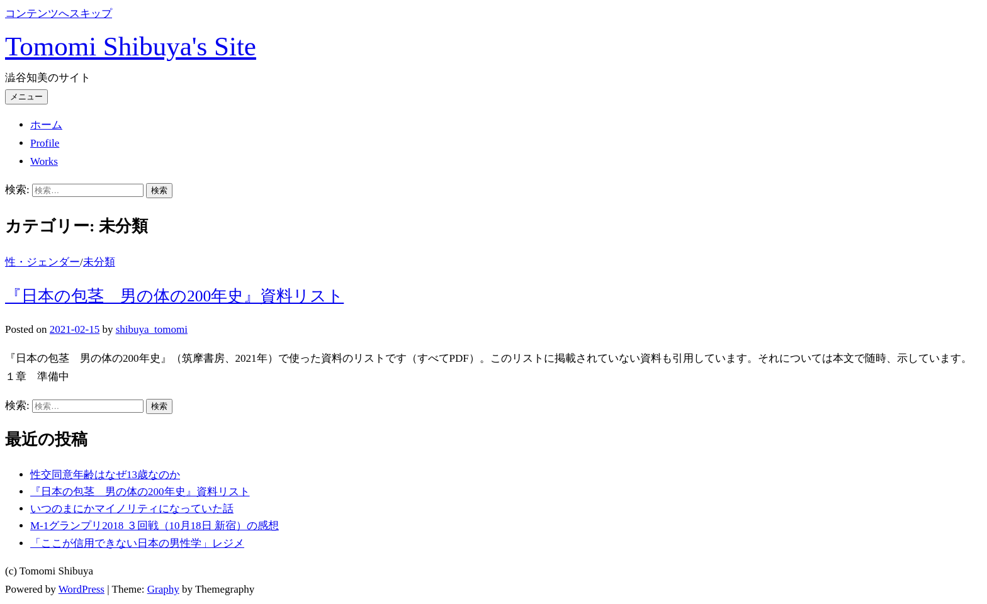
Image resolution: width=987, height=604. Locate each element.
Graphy (163, 589)
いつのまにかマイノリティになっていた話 (132, 509)
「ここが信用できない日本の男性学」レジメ (137, 543)
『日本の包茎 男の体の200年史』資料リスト (174, 296)
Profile (44, 143)
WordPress (81, 589)
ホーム (46, 125)
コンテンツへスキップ (58, 14)
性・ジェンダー (42, 262)
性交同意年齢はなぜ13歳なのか (105, 475)
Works (44, 161)
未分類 (99, 262)
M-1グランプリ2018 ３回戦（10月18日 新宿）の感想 (154, 526)
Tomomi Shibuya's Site (130, 46)
